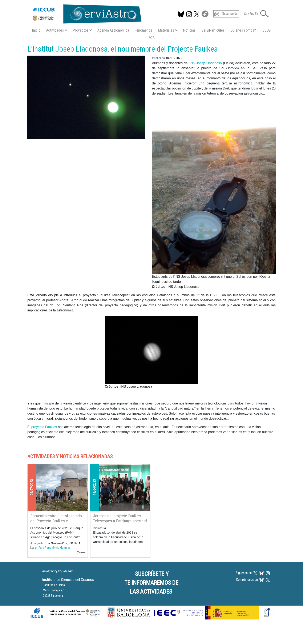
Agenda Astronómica (113, 30)
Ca (245, 14)
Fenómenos (143, 30)
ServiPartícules (213, 30)
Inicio (36, 30)
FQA (152, 37)
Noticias (189, 30)
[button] (264, 13)
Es (256, 14)
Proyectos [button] (82, 30)
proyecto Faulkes (44, 427)
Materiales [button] (167, 30)
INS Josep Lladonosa (205, 63)
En (251, 14)
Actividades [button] (56, 30)
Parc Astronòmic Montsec (54, 548)
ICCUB (266, 30)
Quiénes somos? (243, 30)
